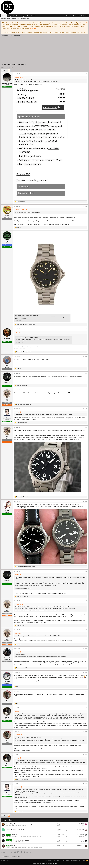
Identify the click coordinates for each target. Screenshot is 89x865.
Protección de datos (65, 860)
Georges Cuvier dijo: (20, 209)
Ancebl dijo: (18, 604)
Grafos (33, 16)
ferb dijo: (17, 412)
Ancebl (82, 830)
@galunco (22, 639)
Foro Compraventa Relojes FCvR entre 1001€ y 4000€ (30, 847)
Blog (9, 16)
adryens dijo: (18, 77)
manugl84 (8, 825)
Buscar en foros (15, 18)
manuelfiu (8, 836)
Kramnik (8, 847)
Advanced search (25, 18)
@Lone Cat (32, 593)
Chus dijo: (17, 734)
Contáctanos (48, 860)
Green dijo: (18, 332)
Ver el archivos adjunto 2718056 (23, 335)
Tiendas (15, 16)
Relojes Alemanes (22, 825)
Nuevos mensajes (5, 18)
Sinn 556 (14, 835)
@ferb (67, 504)
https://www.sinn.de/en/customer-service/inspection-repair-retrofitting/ (34, 802)
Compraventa (24, 16)
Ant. (4, 70)
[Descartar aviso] (86, 23)
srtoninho (8, 831)
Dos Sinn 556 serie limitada (15, 829)
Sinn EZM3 (14, 845)
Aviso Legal (56, 860)
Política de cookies (76, 860)
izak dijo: (17, 711)
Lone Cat (8, 841)
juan (83, 825)
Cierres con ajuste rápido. (20, 840)
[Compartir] (84, 74)
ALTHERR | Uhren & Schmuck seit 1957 (26, 315)
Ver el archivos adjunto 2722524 (23, 588)
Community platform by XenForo (44, 863)
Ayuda (83, 860)
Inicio (4, 16)
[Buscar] (84, 15)
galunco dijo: (18, 633)
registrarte (33, 28)
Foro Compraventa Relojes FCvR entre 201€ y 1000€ (30, 836)
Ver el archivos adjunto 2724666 (55, 610)
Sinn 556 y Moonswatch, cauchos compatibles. (21, 824)
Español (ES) (5, 860)
